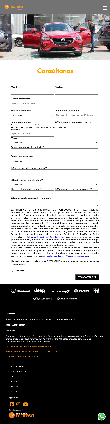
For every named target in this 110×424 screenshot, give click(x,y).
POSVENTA (13, 387)
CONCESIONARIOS (17, 372)
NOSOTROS (14, 382)
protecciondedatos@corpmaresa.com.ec (67, 255)
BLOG (11, 377)
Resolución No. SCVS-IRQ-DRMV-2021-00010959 (32, 351)
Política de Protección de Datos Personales (45, 237)
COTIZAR (12, 392)
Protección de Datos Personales (22, 356)
